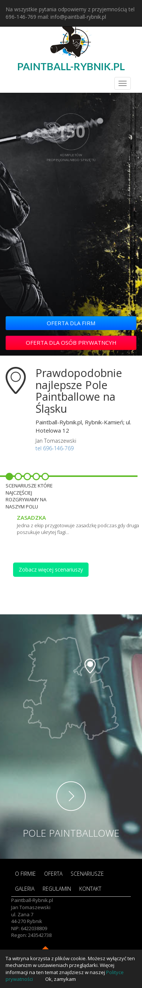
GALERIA (24, 888)
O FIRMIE (25, 873)
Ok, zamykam (60, 979)
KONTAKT (90, 888)
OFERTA (53, 873)
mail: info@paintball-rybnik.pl (72, 16)
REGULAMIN (57, 888)
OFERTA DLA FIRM (71, 323)
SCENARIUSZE (87, 873)
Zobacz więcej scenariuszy (51, 569)
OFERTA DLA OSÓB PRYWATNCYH (71, 342)
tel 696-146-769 (55, 448)
